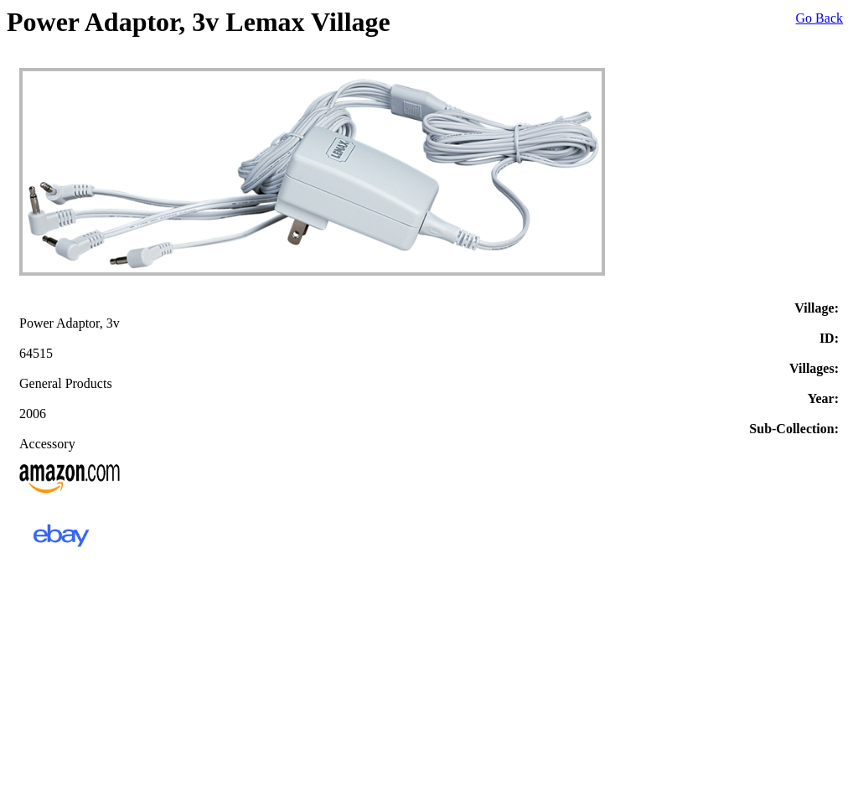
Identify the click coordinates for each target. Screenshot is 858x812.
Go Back (819, 18)
